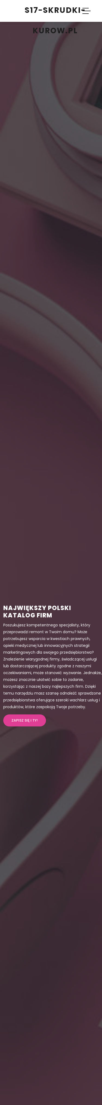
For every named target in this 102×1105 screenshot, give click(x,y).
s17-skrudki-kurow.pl (55, 20)
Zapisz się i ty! (24, 720)
